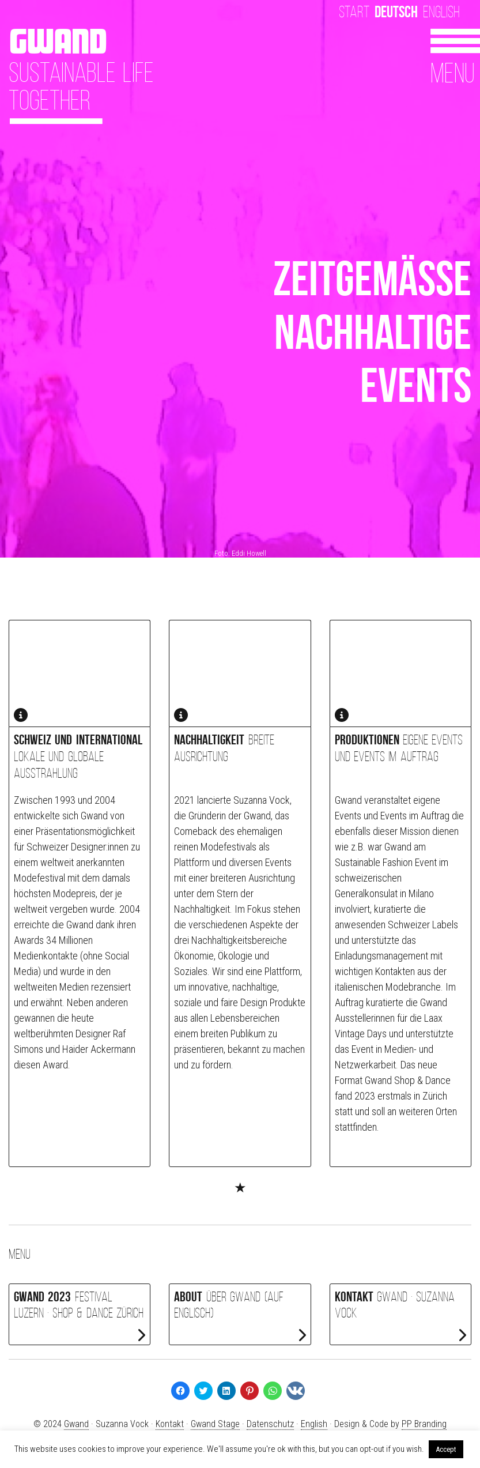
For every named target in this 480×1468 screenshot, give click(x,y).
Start (354, 12)
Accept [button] (446, 1449)
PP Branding (424, 1423)
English (441, 12)
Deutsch (396, 12)
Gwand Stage (215, 1423)
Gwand (76, 1423)
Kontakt (170, 1423)
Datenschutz (270, 1423)
